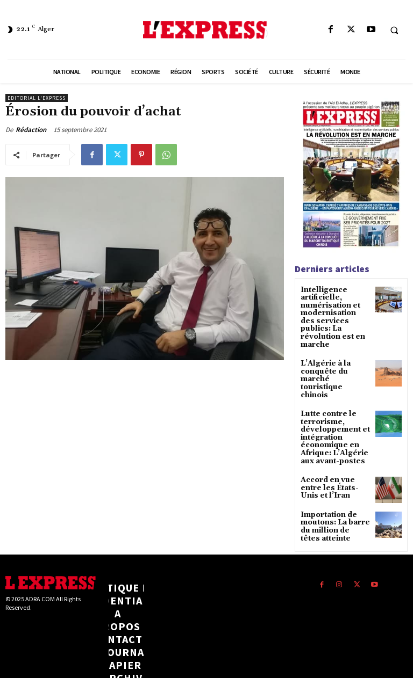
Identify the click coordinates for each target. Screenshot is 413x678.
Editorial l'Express (36, 98)
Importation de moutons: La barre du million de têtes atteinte (333, 491)
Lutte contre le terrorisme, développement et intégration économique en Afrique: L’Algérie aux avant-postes (331, 406)
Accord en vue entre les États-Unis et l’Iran (334, 453)
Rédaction (31, 129)
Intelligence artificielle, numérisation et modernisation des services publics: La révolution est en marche (334, 311)
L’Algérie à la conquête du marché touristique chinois (335, 358)
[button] (394, 30)
